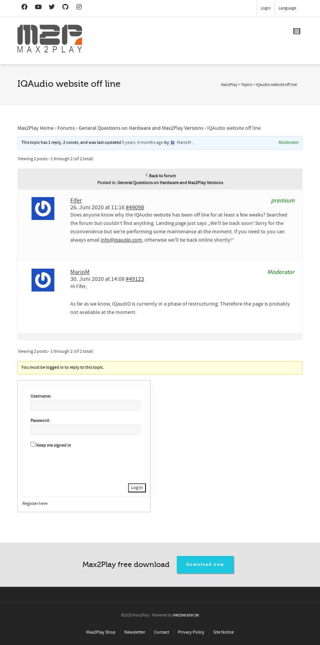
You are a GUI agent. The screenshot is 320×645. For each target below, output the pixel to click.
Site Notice (223, 632)
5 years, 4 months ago (142, 142)
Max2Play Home (35, 128)
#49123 (135, 279)
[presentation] (88, 464)
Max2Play (229, 85)
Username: (40, 396)
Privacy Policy (191, 632)
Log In (137, 488)
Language (287, 8)
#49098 (135, 207)
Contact (161, 632)
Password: (40, 421)
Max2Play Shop (101, 632)
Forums (66, 128)
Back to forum (160, 176)
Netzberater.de (186, 615)
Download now (205, 564)
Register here (35, 503)
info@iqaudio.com (121, 240)
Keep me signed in (53, 445)
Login (266, 8)
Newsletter (134, 632)
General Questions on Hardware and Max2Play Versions (141, 128)
